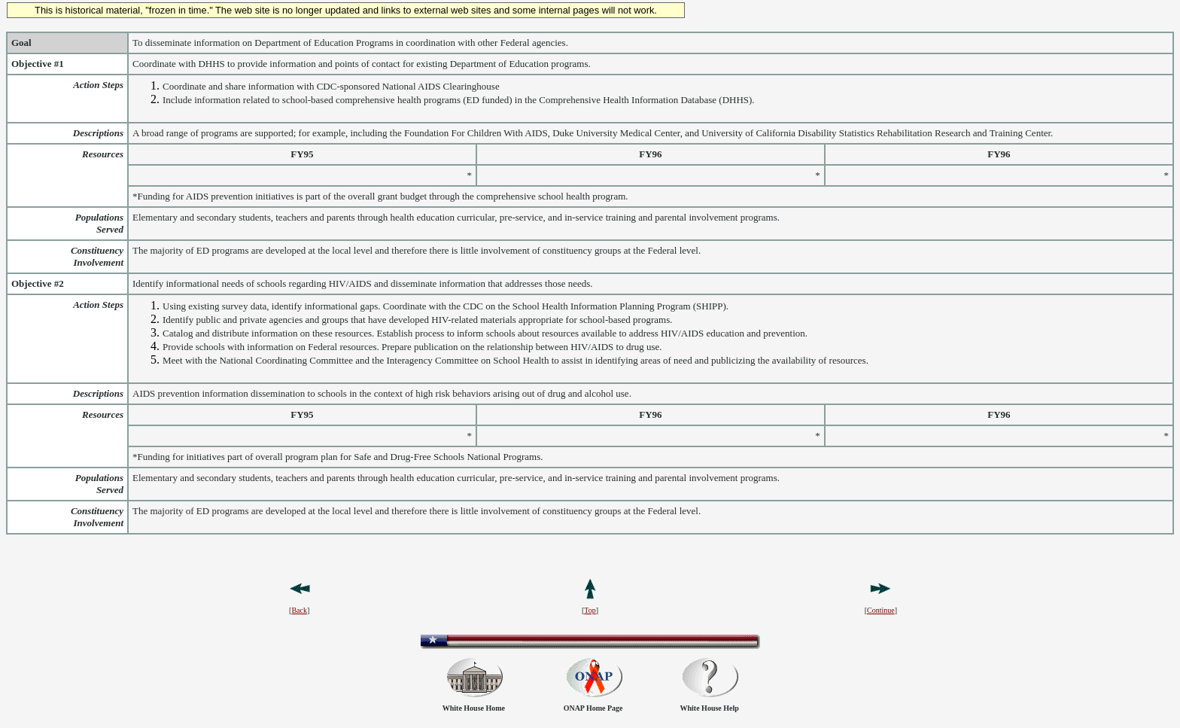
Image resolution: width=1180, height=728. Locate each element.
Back (299, 610)
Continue (881, 610)
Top (589, 610)
